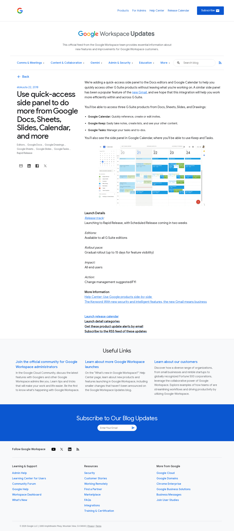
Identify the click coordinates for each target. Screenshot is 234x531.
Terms (98, 526)
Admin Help (19, 473)
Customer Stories (95, 478)
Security (89, 473)
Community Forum (24, 484)
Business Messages (169, 494)
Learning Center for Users (29, 478)
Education (146, 63)
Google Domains (167, 478)
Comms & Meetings (30, 63)
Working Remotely (96, 484)
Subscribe (210, 11)
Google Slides (44, 148)
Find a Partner (93, 489)
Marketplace (92, 494)
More (165, 63)
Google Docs (35, 144)
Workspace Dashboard (26, 494)
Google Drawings (55, 144)
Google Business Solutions (173, 489)
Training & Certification (99, 511)
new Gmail (139, 92)
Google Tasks (62, 148)
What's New (19, 500)
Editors (21, 144)
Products (123, 10)
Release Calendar (178, 10)
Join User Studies (168, 500)
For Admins (139, 10)
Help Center (156, 10)
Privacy (91, 526)
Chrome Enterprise (169, 484)
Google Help (20, 489)
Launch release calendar (102, 316)
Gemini (96, 63)
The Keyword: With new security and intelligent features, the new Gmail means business (146, 302)
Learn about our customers (176, 362)
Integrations (92, 505)
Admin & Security (121, 63)
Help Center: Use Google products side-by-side (118, 297)
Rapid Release (24, 153)
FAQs (87, 500)
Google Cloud (166, 473)
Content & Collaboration (67, 63)
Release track (94, 218)
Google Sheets (25, 148)
